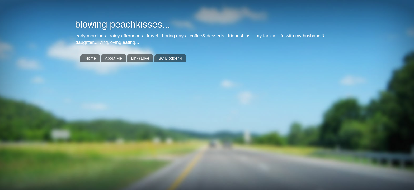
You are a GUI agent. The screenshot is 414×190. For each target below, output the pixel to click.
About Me (113, 58)
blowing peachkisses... (122, 24)
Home (90, 58)
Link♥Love (140, 58)
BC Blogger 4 (170, 58)
